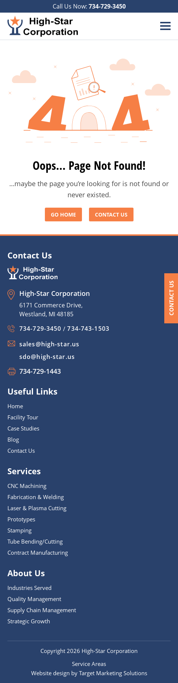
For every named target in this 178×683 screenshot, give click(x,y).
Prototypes (21, 519)
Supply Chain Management (41, 610)
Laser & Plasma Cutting (36, 508)
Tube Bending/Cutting (35, 541)
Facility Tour (22, 417)
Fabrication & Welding (35, 497)
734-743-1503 (88, 328)
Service (82, 663)
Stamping (19, 530)
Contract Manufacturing (37, 552)
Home (15, 406)
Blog (13, 439)
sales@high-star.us (49, 344)
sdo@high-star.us (47, 357)
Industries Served (29, 587)
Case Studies (23, 428)
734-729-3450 (107, 6)
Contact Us (171, 298)
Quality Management (34, 599)
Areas (99, 663)
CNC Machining (26, 485)
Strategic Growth (28, 621)
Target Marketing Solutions (113, 673)
